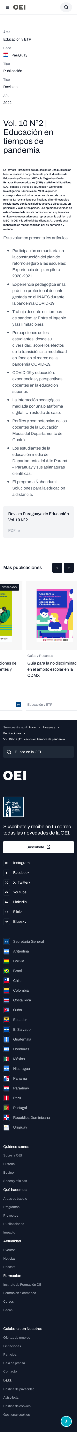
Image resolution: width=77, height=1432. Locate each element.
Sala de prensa (14, 1363)
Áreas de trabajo (15, 1198)
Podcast (9, 1267)
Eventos (9, 1250)
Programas (11, 1207)
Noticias (9, 1258)
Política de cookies (17, 1406)
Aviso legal (11, 1397)
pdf (14, 530)
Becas (8, 1310)
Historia (9, 1164)
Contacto (10, 1371)
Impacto (9, 1232)
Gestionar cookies (16, 1414)
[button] (57, 568)
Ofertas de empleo (16, 1337)
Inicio (32, 727)
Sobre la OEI (12, 1155)
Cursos (8, 1301)
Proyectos (10, 1215)
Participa (9, 1354)
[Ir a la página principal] (19, 7)
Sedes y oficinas (15, 1181)
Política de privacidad (18, 1389)
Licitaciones (12, 1346)
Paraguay (49, 727)
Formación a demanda (19, 1293)
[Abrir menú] (7, 7)
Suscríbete (38, 847)
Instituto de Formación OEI (22, 1284)
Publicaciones (12, 733)
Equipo (8, 1172)
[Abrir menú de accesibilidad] (66, 1421)
